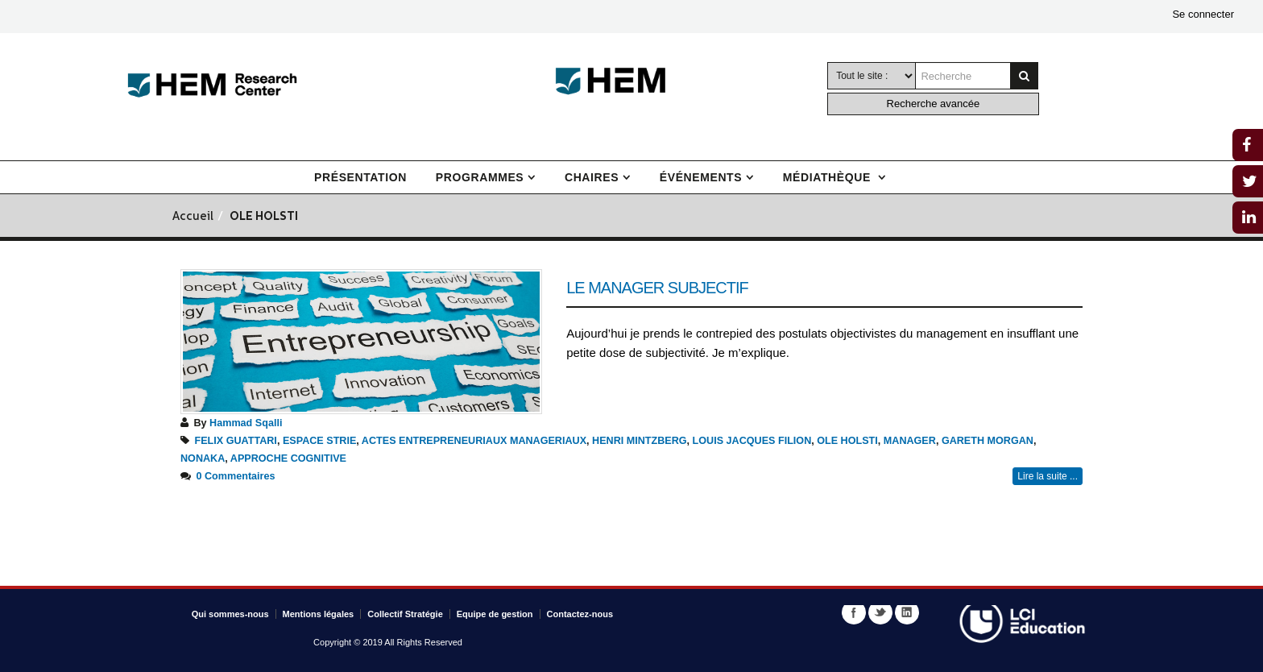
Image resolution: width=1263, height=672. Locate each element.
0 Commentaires (236, 476)
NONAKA (202, 458)
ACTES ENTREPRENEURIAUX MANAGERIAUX (474, 440)
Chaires (592, 177)
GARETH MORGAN (987, 440)
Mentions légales (318, 614)
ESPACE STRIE (319, 440)
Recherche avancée (933, 103)
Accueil (192, 217)
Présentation (360, 177)
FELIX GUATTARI (236, 440)
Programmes (480, 177)
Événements (701, 177)
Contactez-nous (580, 614)
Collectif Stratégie (405, 614)
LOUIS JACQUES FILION (752, 440)
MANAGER (910, 440)
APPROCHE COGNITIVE (288, 458)
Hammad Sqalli (245, 423)
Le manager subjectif (657, 288)
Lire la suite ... (1047, 476)
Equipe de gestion (495, 614)
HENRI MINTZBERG (639, 440)
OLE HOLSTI (847, 440)
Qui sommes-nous (230, 614)
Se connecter (1203, 14)
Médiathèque (829, 177)
